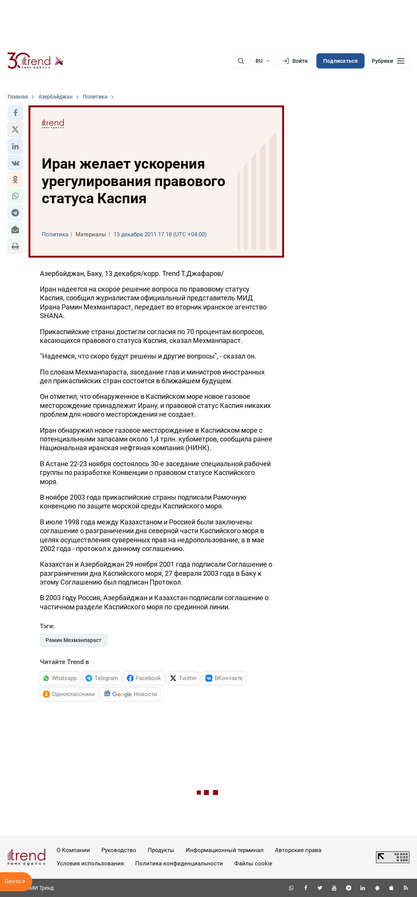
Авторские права (298, 850)
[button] (15, 113)
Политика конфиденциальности (179, 863)
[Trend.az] (36, 61)
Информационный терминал (225, 850)
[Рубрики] (388, 61)
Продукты (161, 850)
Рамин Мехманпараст (73, 640)
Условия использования (90, 863)
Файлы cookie (253, 863)
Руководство (118, 850)
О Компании (73, 850)
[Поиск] (240, 61)
